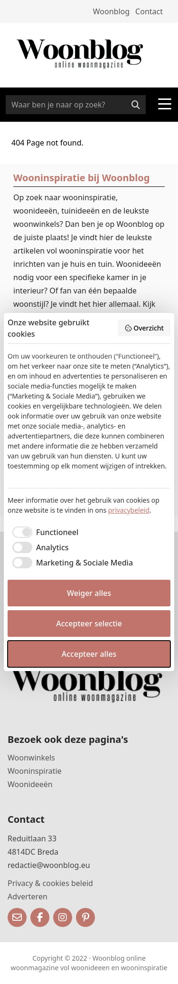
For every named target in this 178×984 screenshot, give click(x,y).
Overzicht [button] (144, 327)
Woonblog (111, 11)
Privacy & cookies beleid (50, 883)
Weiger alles (89, 593)
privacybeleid (129, 510)
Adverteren (27, 896)
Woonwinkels (31, 757)
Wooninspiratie (35, 771)
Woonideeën (30, 784)
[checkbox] (43, 532)
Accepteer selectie (89, 623)
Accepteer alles (89, 654)
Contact (149, 11)
